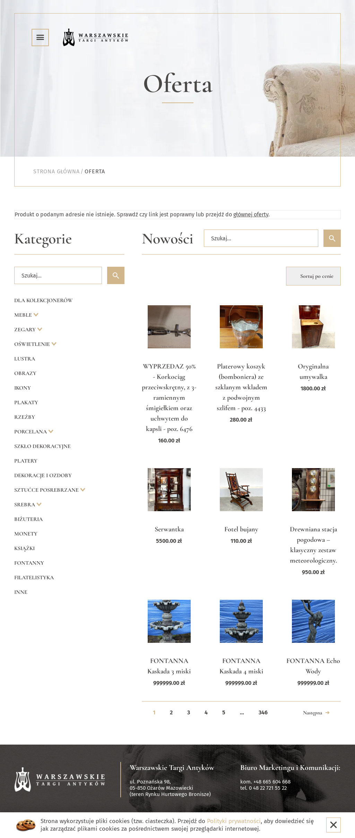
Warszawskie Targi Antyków (172, 767)
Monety (25, 533)
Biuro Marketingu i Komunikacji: (290, 767)
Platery (25, 460)
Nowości (167, 239)
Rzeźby (24, 417)
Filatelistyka (34, 577)
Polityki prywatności (234, 821)
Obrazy (25, 373)
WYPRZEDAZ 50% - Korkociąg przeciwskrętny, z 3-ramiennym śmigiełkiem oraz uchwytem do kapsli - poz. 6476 (169, 397)
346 (263, 712)
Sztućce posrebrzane (47, 490)
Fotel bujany (241, 529)
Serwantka (169, 529)
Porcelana (31, 431)
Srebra (25, 504)
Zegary (25, 329)
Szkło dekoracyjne (42, 446)
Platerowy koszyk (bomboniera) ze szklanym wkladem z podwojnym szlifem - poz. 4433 (241, 387)
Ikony (22, 387)
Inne (20, 592)
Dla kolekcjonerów (43, 300)
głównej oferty (250, 214)
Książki (24, 548)
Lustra (24, 358)
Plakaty (26, 402)
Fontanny (29, 562)
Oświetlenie (32, 344)
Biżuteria (28, 519)
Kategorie (43, 239)
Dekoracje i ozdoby (43, 475)
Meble (23, 315)
